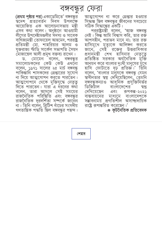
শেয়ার (81, 133)
